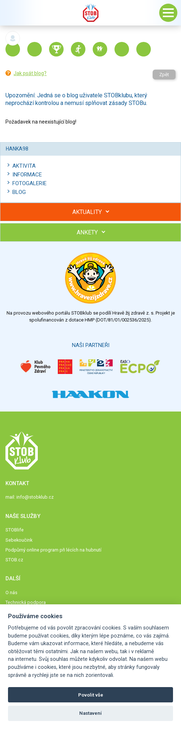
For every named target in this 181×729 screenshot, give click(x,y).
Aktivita (24, 166)
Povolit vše (90, 695)
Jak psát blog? (30, 73)
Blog (19, 192)
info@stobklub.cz (35, 497)
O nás (11, 592)
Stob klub (90, 13)
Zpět (164, 74)
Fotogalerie (29, 183)
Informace (27, 174)
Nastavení (90, 713)
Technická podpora (25, 602)
